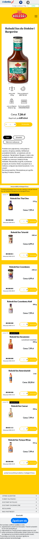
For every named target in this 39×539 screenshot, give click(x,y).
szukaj (33, 6)
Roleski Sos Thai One (19, 198)
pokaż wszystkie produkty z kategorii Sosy (19, 473)
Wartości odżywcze (12, 142)
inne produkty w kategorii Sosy (19, 186)
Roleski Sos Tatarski (19, 232)
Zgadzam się (19, 520)
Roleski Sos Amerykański (19, 371)
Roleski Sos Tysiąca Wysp (19, 440)
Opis (7, 137)
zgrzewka (14, 194)
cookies (17, 525)
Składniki (19, 137)
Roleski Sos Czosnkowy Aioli (19, 301)
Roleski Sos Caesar (19, 406)
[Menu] (36, 16)
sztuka (5, 194)
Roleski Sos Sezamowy (19, 337)
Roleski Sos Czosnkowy (19, 267)
